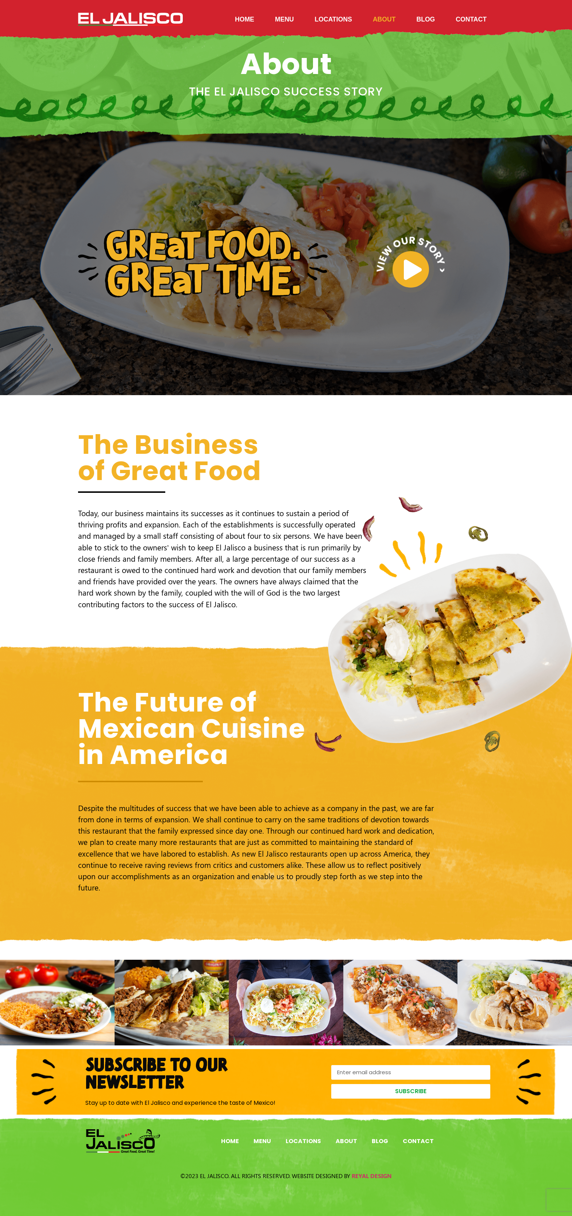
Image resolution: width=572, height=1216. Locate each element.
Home (244, 19)
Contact (471, 19)
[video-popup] (411, 269)
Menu (284, 19)
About (384, 19)
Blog (425, 19)
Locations (333, 19)
